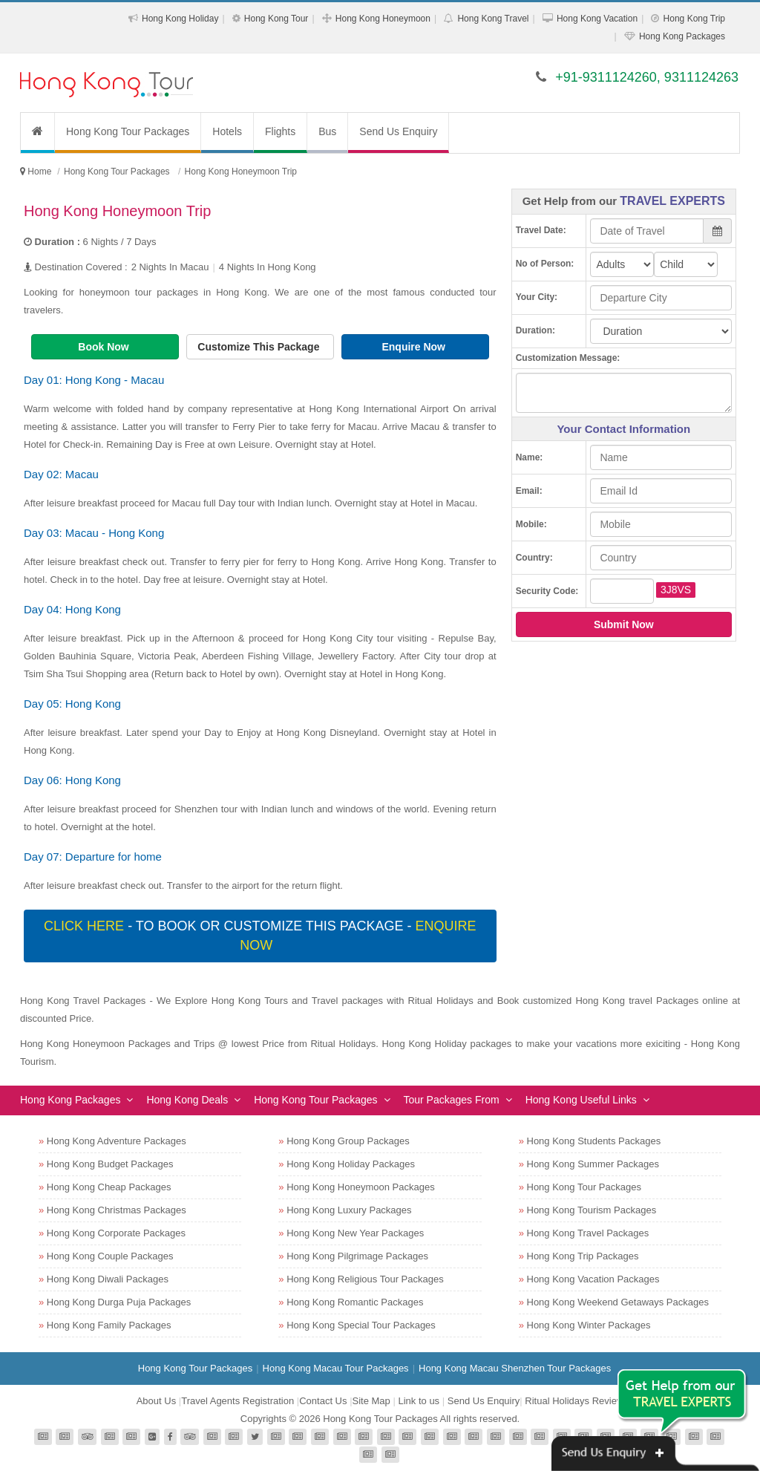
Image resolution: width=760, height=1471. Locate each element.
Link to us (418, 1400)
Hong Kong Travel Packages (588, 1233)
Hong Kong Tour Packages (127, 131)
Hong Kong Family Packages (109, 1325)
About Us (156, 1400)
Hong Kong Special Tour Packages (361, 1325)
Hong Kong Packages (682, 36)
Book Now (104, 347)
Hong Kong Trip (694, 18)
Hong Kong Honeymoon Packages (360, 1187)
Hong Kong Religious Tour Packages (365, 1279)
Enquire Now (414, 347)
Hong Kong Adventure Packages (116, 1141)
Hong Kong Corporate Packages (116, 1233)
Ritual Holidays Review (574, 1400)
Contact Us (323, 1400)
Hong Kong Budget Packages (110, 1164)
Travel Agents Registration (237, 1400)
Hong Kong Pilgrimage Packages (357, 1256)
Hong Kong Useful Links (581, 1100)
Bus (327, 131)
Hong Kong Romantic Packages (354, 1302)
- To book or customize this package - (260, 936)
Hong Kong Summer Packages (593, 1164)
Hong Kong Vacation (597, 18)
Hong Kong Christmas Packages (116, 1210)
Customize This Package (259, 347)
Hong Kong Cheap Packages (109, 1187)
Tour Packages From (451, 1100)
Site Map (371, 1400)
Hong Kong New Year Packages (355, 1233)
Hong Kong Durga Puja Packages (119, 1302)
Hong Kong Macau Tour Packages (336, 1368)
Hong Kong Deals (187, 1100)
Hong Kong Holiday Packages (350, 1164)
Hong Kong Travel (492, 18)
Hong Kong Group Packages (348, 1141)
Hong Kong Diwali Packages (107, 1279)
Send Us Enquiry (398, 131)
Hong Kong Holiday (180, 18)
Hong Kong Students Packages (594, 1141)
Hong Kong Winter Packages (589, 1325)
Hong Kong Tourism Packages (592, 1210)
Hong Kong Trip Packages (583, 1256)
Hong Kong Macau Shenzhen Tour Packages (515, 1368)
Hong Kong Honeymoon (382, 18)
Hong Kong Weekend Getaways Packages (618, 1302)
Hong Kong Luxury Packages (348, 1210)
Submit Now (624, 624)
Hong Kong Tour (276, 18)
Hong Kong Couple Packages (110, 1256)
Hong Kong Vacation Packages (593, 1279)
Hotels (227, 131)
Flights (280, 131)
